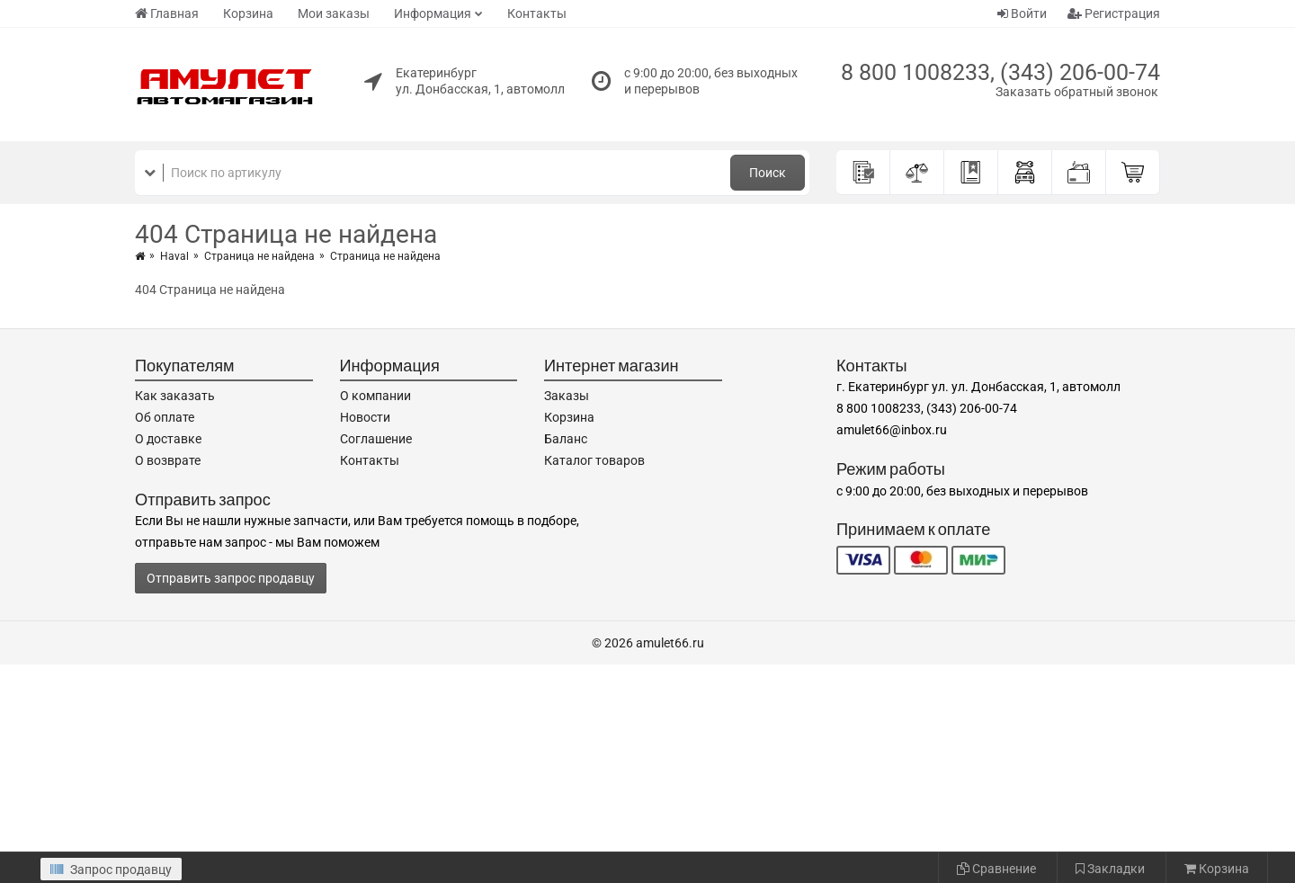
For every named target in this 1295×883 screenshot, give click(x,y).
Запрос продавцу (111, 869)
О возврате (168, 460)
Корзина (248, 13)
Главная (167, 13)
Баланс (565, 439)
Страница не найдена (259, 256)
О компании (375, 395)
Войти (1022, 13)
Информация (432, 13)
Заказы (566, 395)
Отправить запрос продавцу (231, 578)
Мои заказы (334, 13)
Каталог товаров (594, 460)
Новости (365, 417)
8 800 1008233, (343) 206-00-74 (1000, 72)
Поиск (767, 172)
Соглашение (376, 439)
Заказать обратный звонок (1077, 92)
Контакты (537, 13)
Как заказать (175, 395)
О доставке (168, 439)
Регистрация (1113, 13)
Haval (174, 256)
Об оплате (164, 417)
